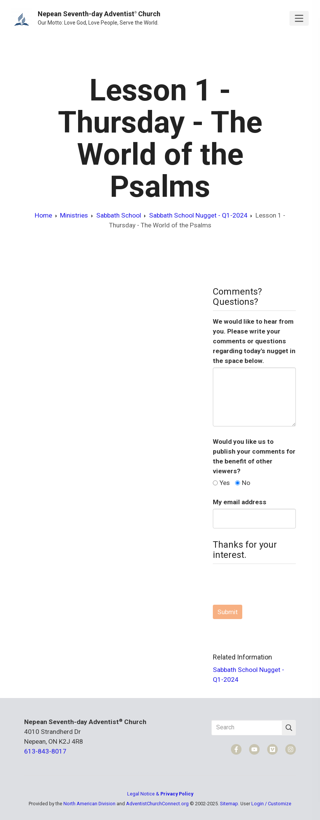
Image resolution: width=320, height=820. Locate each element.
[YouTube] (254, 749)
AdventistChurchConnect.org (157, 803)
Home (43, 215)
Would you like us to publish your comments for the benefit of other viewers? (254, 456)
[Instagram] (291, 749)
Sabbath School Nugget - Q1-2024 (198, 215)
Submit (227, 612)
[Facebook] (236, 749)
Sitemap (229, 803)
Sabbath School (118, 215)
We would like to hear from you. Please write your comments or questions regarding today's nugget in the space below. (254, 341)
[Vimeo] (272, 749)
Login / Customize (271, 803)
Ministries (74, 215)
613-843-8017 (45, 751)
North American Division (89, 803)
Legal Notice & (160, 794)
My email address (239, 502)
